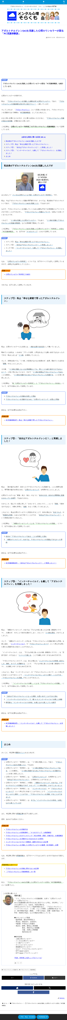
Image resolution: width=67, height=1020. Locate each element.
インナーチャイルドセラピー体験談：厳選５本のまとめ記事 (27, 842)
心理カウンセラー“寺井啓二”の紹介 (18, 274)
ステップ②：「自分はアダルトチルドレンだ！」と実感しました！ (29, 147)
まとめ (8, 156)
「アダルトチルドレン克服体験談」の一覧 (21, 872)
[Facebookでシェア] (33, 978)
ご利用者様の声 (43, 1017)
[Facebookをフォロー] (21, 963)
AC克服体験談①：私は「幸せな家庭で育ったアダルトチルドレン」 (29, 420)
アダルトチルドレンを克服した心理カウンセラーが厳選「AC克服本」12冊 (32, 845)
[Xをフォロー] (18, 963)
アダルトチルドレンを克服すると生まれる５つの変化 (24, 839)
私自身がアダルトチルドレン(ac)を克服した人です (23, 141)
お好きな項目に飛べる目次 (31, 137)
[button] (54, 978)
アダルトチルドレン (23, 110)
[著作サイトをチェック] (15, 963)
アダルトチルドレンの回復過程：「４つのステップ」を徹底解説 (28, 832)
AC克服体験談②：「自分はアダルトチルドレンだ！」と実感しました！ (31, 563)
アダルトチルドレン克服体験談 (27, 969)
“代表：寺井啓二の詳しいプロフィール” (28, 958)
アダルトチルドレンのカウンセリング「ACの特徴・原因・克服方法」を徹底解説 (34, 836)
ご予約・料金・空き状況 (27, 1017)
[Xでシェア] (12, 978)
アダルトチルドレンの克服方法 (17, 829)
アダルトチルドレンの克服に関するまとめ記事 (22, 868)
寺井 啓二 (18, 896)
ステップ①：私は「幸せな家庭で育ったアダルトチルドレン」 (28, 144)
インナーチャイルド (18, 644)
